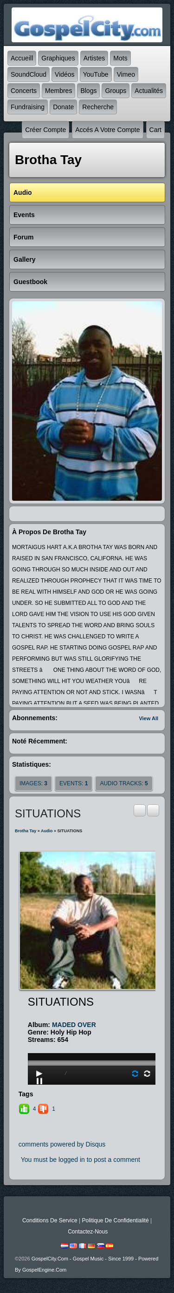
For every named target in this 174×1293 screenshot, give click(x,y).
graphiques (58, 58)
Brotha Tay (25, 831)
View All (148, 718)
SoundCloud (28, 74)
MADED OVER (74, 1024)
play (93, 1037)
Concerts (24, 90)
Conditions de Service (49, 1220)
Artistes (94, 58)
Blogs (88, 90)
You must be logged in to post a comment (80, 1159)
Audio (47, 831)
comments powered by (62, 1144)
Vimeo (126, 74)
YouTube (96, 74)
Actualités (149, 90)
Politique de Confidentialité (115, 1220)
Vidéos (65, 74)
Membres (58, 90)
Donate (63, 107)
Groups (115, 90)
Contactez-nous (88, 1231)
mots (120, 58)
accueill (22, 58)
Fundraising (28, 107)
